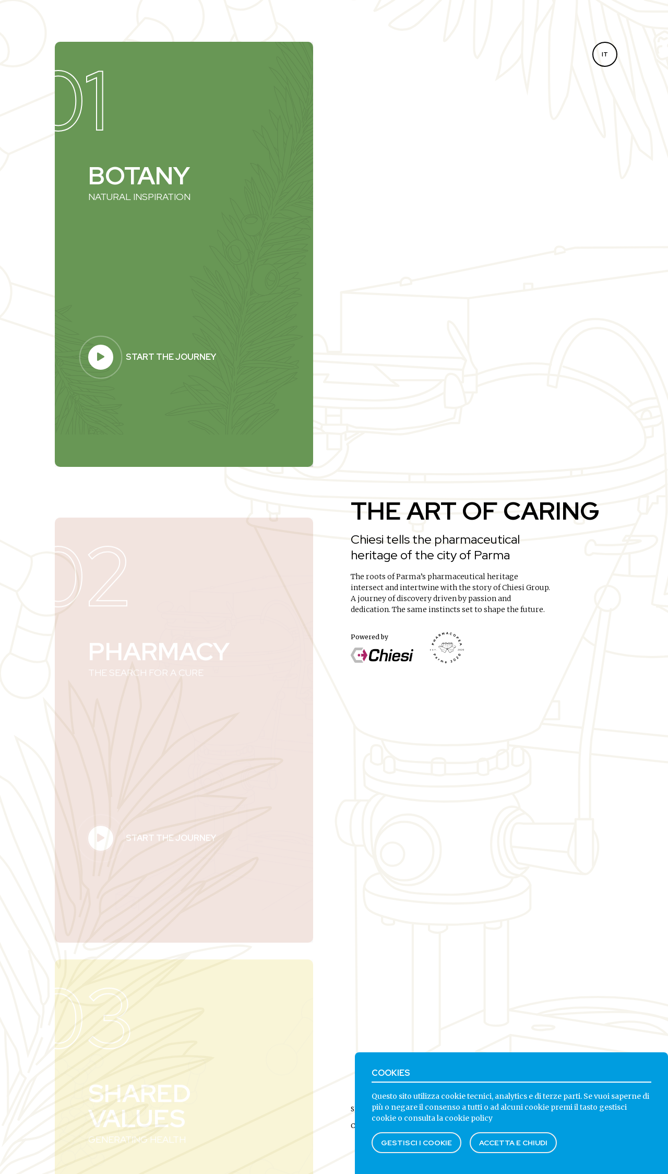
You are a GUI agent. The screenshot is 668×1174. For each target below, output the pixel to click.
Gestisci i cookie (416, 1142)
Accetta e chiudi (513, 1142)
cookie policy (469, 1118)
